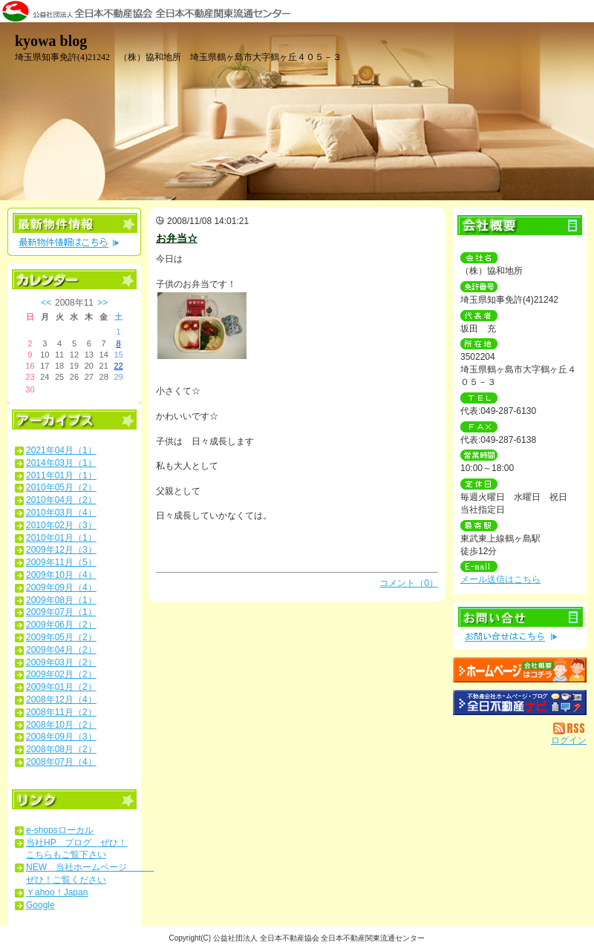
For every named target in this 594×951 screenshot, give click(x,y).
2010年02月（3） (61, 525)
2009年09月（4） (61, 587)
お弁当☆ (177, 238)
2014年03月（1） (61, 463)
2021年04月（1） (61, 450)
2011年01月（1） (61, 475)
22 (118, 365)
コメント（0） (408, 583)
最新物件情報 (74, 232)
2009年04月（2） (61, 650)
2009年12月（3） (61, 549)
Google (40, 905)
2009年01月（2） (61, 687)
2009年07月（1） (61, 612)
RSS (570, 728)
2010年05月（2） (61, 487)
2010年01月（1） (61, 538)
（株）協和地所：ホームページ (520, 669)
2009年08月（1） (61, 600)
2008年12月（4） (61, 699)
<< (46, 302)
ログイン (569, 740)
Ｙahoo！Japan (57, 892)
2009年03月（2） (61, 662)
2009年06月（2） (61, 624)
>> (102, 302)
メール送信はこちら (500, 579)
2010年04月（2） (61, 500)
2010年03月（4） (61, 512)
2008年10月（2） (61, 725)
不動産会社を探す (520, 702)
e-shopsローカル (60, 830)
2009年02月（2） (61, 674)
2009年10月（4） (61, 575)
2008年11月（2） (61, 712)
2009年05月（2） (61, 637)
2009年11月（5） (61, 562)
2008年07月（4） (61, 762)
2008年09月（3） (61, 736)
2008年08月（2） (61, 749)
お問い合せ (520, 626)
